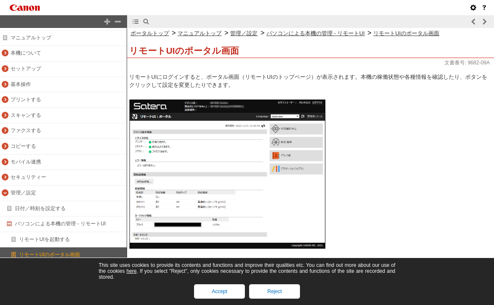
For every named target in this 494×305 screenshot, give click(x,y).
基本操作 (21, 84)
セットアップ (26, 69)
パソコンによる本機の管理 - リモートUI (60, 224)
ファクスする (26, 130)
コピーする (23, 146)
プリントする (26, 100)
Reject (274, 291)
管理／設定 (23, 193)
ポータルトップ (149, 33)
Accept (220, 291)
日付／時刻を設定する (40, 208)
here (131, 271)
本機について (26, 53)
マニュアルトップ (31, 38)
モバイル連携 (26, 162)
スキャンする (26, 115)
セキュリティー (28, 177)
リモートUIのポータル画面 (49, 255)
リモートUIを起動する (44, 239)
